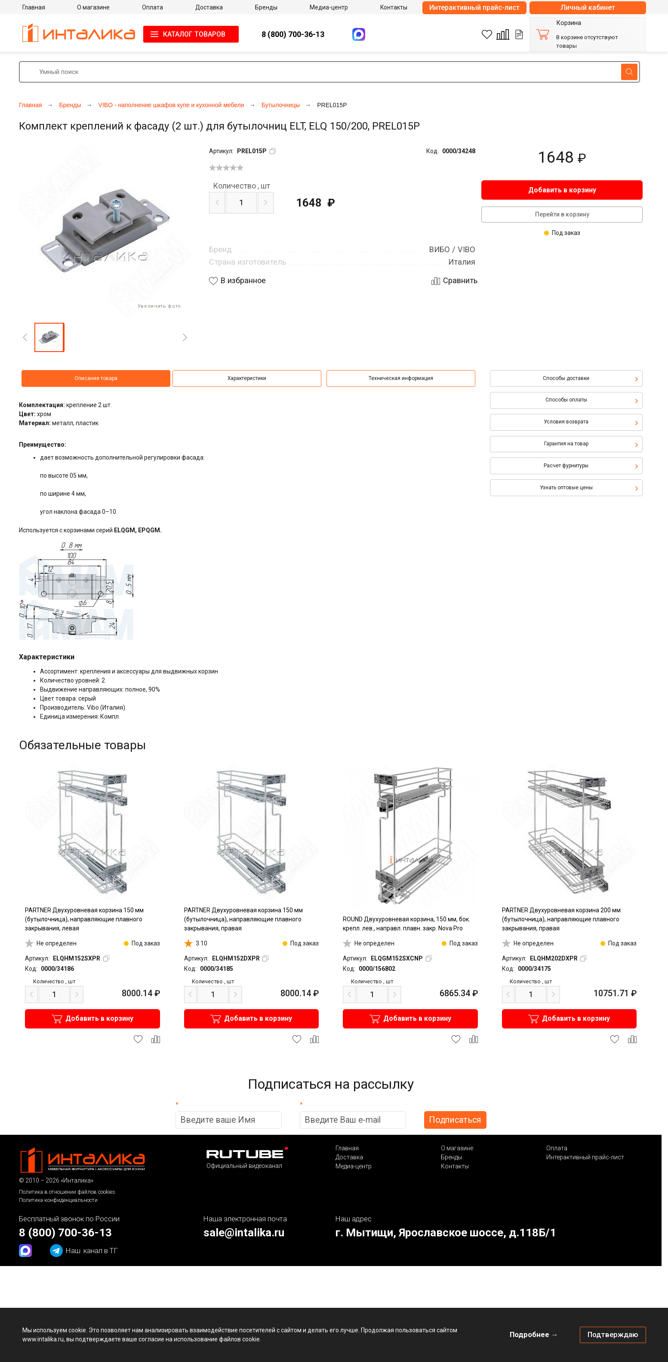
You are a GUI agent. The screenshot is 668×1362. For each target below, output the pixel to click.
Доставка (349, 1157)
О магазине (457, 1148)
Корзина (568, 23)
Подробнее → (534, 1334)
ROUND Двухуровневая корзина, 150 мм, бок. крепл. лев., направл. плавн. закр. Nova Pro (406, 924)
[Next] (185, 337)
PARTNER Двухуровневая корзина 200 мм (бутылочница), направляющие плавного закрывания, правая (561, 919)
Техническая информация (401, 378)
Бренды (451, 1157)
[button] (49, 337)
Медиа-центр (354, 1166)
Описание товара (95, 378)
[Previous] (25, 337)
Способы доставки (566, 378)
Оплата (556, 1148)
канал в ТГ (84, 1250)
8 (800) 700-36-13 (293, 34)
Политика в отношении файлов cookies (67, 1192)
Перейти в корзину (562, 214)
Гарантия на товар (566, 444)
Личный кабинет (587, 7)
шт (241, 186)
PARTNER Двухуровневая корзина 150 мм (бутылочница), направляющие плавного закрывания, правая (243, 919)
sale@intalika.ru (243, 1232)
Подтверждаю (613, 1334)
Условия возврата (566, 422)
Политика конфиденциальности (58, 1200)
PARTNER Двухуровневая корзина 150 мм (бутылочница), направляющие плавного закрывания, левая (84, 919)
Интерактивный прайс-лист (474, 7)
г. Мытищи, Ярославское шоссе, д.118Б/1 (446, 1232)
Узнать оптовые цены (566, 488)
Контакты (455, 1166)
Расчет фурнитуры (566, 466)
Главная (347, 1148)
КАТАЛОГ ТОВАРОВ (194, 34)
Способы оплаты (566, 400)
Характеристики (247, 378)
